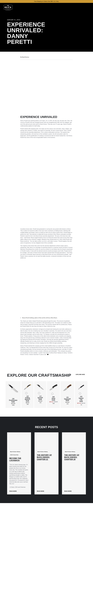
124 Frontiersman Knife (13, 400)
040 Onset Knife (53, 398)
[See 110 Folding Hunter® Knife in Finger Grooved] (29, 393)
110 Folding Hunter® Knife (27, 398)
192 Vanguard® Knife (67, 399)
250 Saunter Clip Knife (81, 399)
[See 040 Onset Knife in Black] (52, 394)
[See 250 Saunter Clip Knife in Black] (80, 393)
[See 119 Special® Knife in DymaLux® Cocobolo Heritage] (41, 393)
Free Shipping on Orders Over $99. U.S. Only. (46, 1)
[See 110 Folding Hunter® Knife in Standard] (26, 393)
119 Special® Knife (40, 397)
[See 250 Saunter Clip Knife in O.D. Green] (82, 393)
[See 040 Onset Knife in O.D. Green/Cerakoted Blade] (55, 394)
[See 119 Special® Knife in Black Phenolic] (39, 393)
